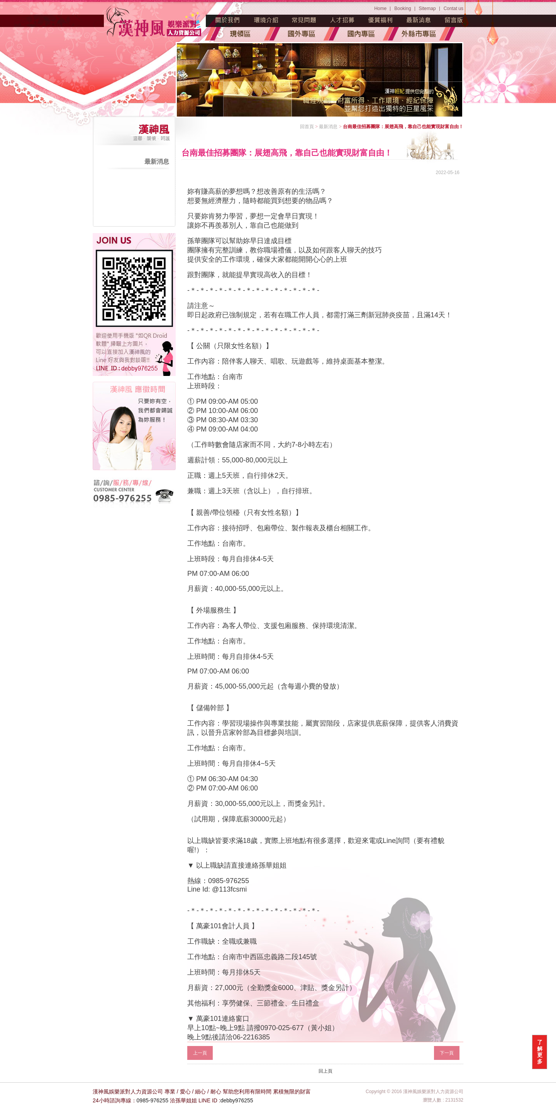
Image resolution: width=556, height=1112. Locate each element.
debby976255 (236, 1100)
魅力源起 (227, 20)
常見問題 (304, 20)
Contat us (453, 8)
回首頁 (307, 126)
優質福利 (380, 20)
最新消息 (419, 20)
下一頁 (447, 1053)
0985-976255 (153, 1100)
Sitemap (427, 8)
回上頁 (325, 1071)
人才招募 (342, 20)
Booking (402, 8)
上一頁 (200, 1053)
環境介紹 (266, 20)
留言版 (454, 20)
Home (380, 8)
